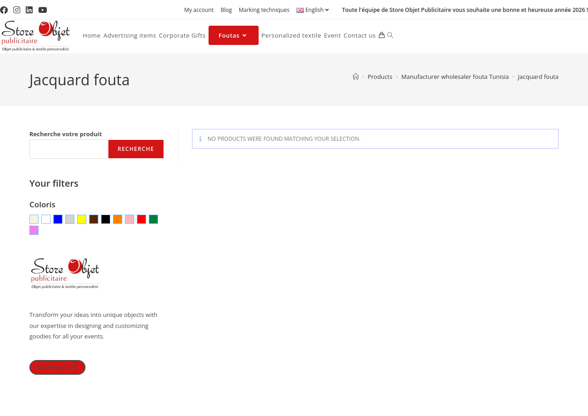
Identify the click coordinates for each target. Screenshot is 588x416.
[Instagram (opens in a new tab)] (17, 10)
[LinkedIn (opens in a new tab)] (29, 10)
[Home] (356, 76)
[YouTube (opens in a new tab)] (42, 10)
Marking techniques (264, 10)
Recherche (136, 149)
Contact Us (57, 367)
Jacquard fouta (538, 76)
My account (199, 10)
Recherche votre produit (65, 134)
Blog (226, 10)
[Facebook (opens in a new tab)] (5, 10)
